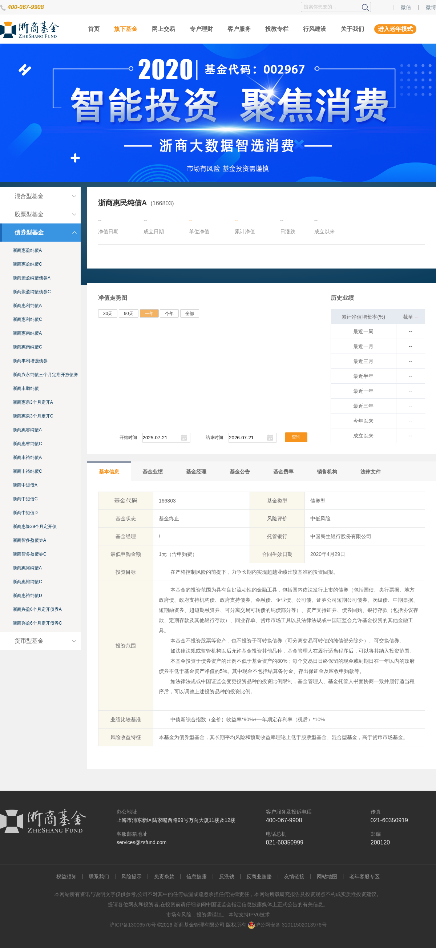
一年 (149, 313)
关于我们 (352, 29)
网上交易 (163, 29)
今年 (169, 313)
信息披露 (196, 876)
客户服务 (239, 29)
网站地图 (327, 876)
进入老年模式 (395, 29)
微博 (431, 7)
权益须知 (66, 876)
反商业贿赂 (259, 876)
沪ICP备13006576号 (132, 925)
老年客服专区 (364, 876)
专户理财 (201, 29)
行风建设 (314, 29)
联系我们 (99, 876)
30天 (107, 313)
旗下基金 (125, 29)
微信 (406, 7)
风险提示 (131, 876)
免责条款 (164, 876)
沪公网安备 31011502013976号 (287, 925)
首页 (94, 29)
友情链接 (294, 876)
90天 (128, 313)
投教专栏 (276, 29)
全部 (189, 313)
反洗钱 (226, 876)
